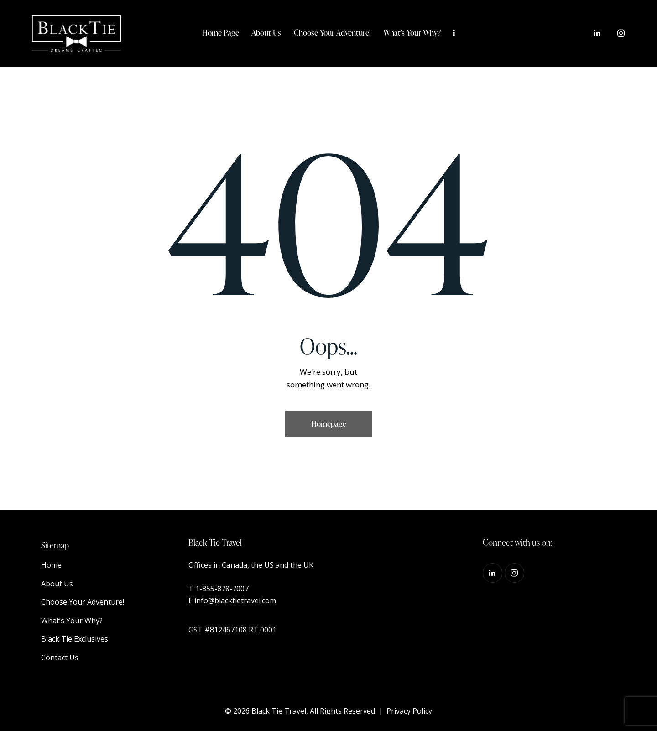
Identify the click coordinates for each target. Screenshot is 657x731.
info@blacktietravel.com (235, 600)
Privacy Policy (409, 711)
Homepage (328, 423)
